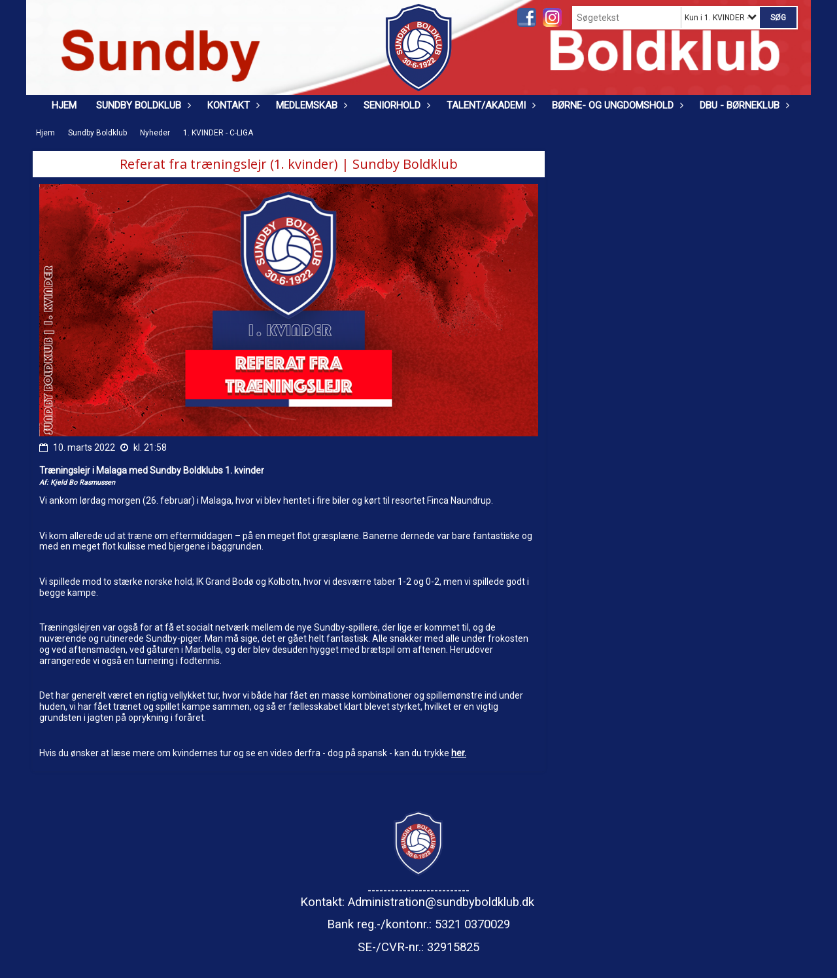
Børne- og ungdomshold (616, 105)
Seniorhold (395, 105)
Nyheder (155, 132)
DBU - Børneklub (743, 105)
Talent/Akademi (489, 105)
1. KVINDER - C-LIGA (218, 132)
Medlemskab (310, 105)
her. (458, 753)
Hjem (64, 105)
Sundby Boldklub (142, 105)
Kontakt (231, 105)
